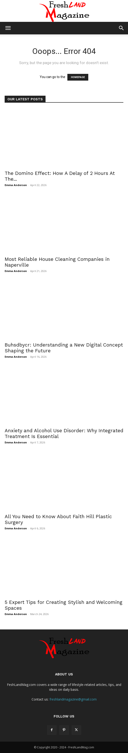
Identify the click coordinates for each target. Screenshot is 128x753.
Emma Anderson (16, 185)
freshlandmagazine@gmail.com (73, 699)
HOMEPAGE (78, 77)
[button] (7, 28)
